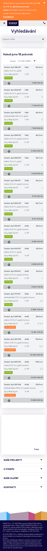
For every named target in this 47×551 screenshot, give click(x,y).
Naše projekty (13, 460)
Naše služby (11, 478)
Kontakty (10, 487)
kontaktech (8, 17)
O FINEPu (9, 469)
